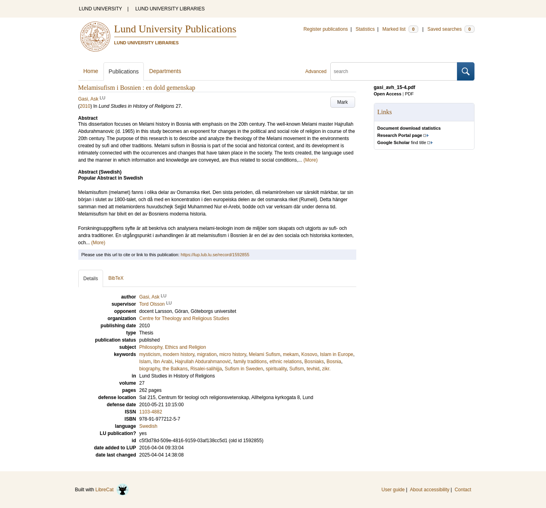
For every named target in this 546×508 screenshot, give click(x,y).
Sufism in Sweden (243, 369)
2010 (85, 106)
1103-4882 (150, 412)
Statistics (365, 29)
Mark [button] (342, 102)
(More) (311, 160)
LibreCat (112, 489)
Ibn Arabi (162, 361)
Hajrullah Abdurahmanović (203, 361)
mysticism (150, 354)
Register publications (326, 29)
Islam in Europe (336, 354)
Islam (145, 361)
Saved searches (451, 29)
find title (401, 142)
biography (149, 369)
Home (90, 71)
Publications (124, 71)
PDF (409, 93)
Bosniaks (314, 361)
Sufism (296, 369)
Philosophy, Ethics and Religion (172, 347)
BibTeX (115, 278)
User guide (393, 489)
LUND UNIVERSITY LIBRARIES (170, 9)
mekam (290, 354)
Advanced (315, 71)
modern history (178, 354)
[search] (393, 71)
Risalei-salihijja (206, 369)
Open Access (387, 93)
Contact (463, 489)
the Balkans (175, 369)
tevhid (313, 369)
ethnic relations (286, 361)
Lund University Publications (175, 29)
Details (90, 278)
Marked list (400, 29)
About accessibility (429, 489)
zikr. (326, 369)
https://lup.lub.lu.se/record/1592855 (215, 254)
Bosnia (333, 361)
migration (206, 354)
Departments (165, 71)
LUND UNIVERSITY (100, 9)
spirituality (276, 369)
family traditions (250, 361)
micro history (232, 354)
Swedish (148, 426)
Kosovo (309, 354)
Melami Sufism (264, 354)
